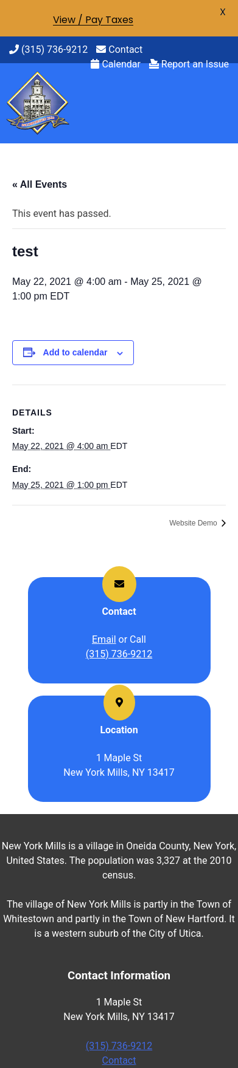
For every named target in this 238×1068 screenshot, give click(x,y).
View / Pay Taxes (93, 20)
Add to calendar (75, 352)
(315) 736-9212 (48, 49)
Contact (119, 49)
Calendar (115, 64)
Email (104, 639)
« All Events (39, 184)
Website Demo (194, 523)
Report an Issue (189, 64)
